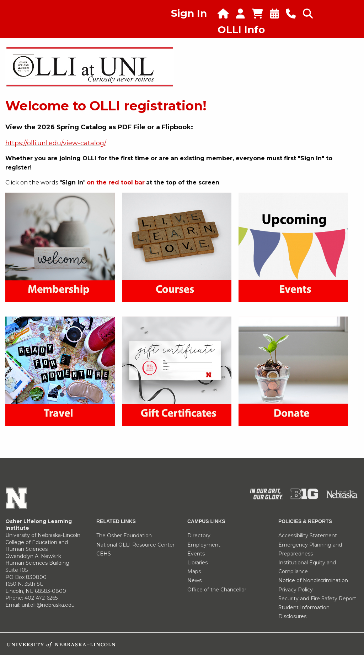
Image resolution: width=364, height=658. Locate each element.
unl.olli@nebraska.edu (48, 605)
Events (196, 553)
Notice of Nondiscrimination (313, 580)
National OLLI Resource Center (135, 545)
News (194, 580)
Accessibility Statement (307, 535)
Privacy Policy (295, 589)
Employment (203, 545)
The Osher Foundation (124, 535)
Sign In (189, 13)
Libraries (197, 562)
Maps (194, 571)
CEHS (103, 553)
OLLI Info (241, 30)
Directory (198, 535)
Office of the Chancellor (216, 589)
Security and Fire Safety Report (317, 598)
